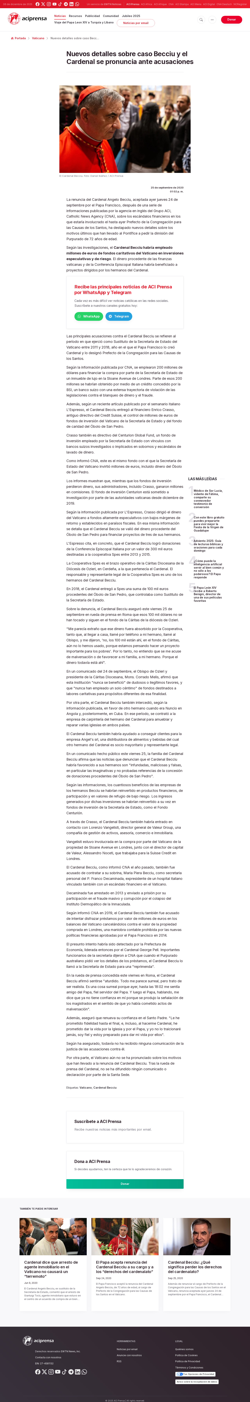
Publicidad (92, 16)
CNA (171, 4)
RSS (119, 1357)
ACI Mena (195, 4)
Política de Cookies (186, 1351)
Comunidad (111, 16)
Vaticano (38, 38)
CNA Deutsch (224, 4)
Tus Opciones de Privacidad (195, 1370)
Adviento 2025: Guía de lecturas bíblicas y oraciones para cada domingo (208, 546)
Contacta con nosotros (48, 1353)
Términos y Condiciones (189, 1363)
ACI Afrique (160, 4)
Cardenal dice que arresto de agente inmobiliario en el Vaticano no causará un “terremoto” (53, 1269)
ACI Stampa (182, 4)
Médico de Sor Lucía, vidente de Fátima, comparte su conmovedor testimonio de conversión (208, 499)
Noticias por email (135, 23)
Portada (18, 38)
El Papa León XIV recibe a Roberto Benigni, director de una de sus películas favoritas (208, 595)
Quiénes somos (184, 1345)
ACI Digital (209, 4)
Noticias (60, 16)
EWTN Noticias (112, 4)
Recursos (75, 16)
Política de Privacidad (187, 1357)
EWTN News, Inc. (70, 1347)
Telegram (137, 316)
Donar (231, 19)
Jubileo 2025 (131, 16)
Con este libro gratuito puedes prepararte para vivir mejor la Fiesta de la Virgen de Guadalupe (209, 525)
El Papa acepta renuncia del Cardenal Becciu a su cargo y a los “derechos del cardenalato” (124, 1269)
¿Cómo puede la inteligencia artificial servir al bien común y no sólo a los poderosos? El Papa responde (209, 570)
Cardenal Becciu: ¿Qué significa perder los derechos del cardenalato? (196, 1267)
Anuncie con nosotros (129, 1351)
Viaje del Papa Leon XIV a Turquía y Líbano (84, 22)
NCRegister (240, 4)
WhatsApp (95, 316)
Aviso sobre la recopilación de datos (197, 1378)
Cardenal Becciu (105, 1088)
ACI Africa (146, 4)
